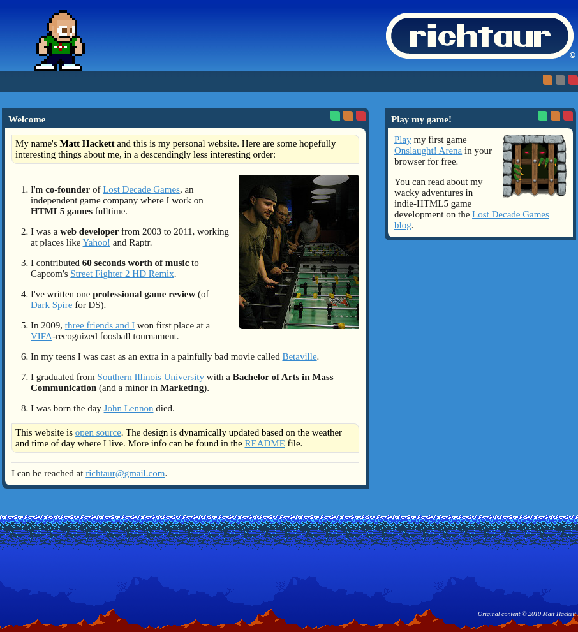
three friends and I (100, 325)
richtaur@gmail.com (125, 473)
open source (98, 432)
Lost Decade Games (141, 189)
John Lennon (129, 408)
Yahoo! (96, 242)
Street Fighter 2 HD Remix (122, 273)
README (264, 443)
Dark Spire (51, 305)
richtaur (479, 36)
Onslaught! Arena (428, 150)
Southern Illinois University (151, 377)
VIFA (41, 336)
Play (402, 140)
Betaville (299, 356)
